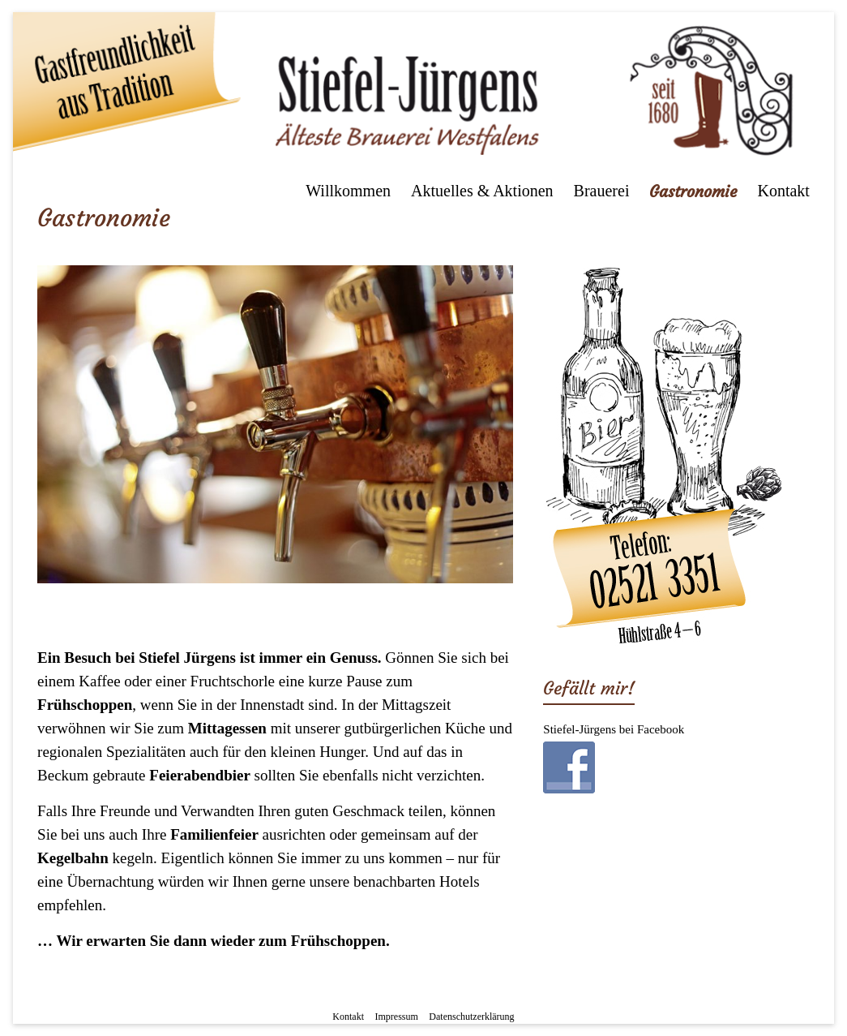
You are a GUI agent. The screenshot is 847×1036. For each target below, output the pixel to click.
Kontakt (783, 191)
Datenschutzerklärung (471, 1016)
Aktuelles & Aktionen (482, 191)
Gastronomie (693, 191)
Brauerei (602, 191)
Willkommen (348, 191)
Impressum (396, 1016)
